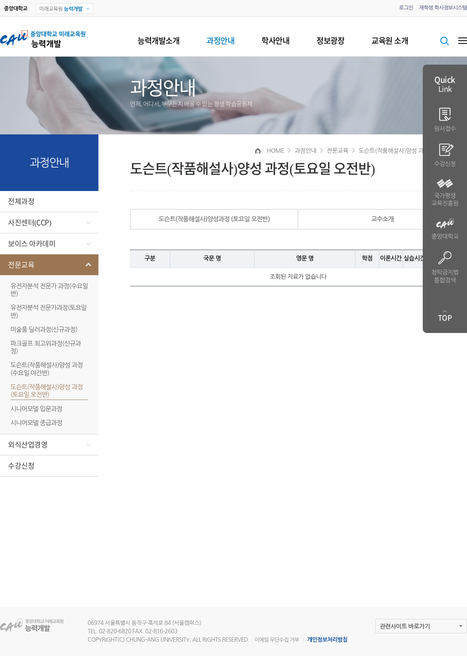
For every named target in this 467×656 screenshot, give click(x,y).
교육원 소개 (389, 41)
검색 (444, 41)
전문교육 (21, 264)
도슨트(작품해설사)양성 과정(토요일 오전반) (46, 391)
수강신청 (21, 465)
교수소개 (382, 219)
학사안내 (275, 41)
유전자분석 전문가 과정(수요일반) (49, 290)
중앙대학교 (444, 229)
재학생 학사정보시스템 (443, 7)
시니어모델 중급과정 (36, 423)
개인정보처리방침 (327, 639)
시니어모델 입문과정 (36, 409)
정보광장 (330, 41)
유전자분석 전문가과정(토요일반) (48, 311)
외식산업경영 (27, 444)
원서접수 (444, 120)
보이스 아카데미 (31, 243)
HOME (275, 151)
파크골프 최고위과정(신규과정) (45, 347)
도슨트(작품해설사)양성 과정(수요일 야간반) (46, 369)
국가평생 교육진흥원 (444, 193)
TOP (445, 317)
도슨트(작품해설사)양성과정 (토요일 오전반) (214, 219)
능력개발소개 (158, 41)
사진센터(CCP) (29, 222)
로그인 (406, 7)
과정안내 (220, 41)
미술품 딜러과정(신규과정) (43, 329)
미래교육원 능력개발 (37, 625)
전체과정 (21, 201)
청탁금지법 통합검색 (444, 267)
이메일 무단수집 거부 (277, 639)
